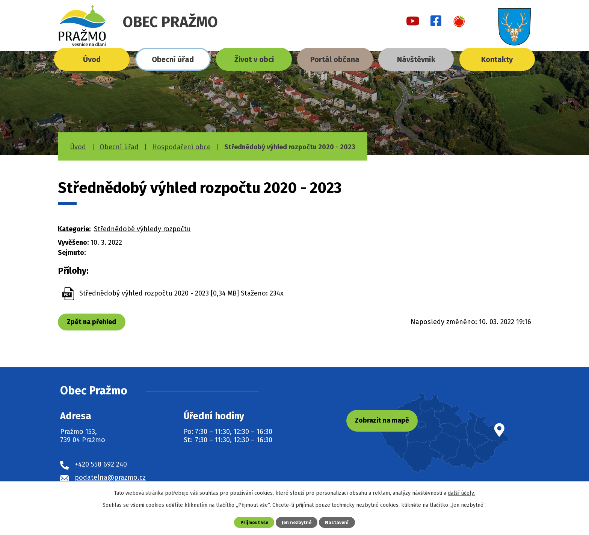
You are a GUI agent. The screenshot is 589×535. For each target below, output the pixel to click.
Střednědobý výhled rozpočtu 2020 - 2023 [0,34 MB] (159, 293)
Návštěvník (416, 59)
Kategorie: (74, 229)
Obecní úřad (173, 59)
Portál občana (334, 59)
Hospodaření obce (181, 147)
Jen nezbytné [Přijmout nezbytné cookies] (297, 522)
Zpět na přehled (92, 322)
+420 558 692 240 (101, 464)
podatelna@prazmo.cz (110, 477)
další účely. (461, 493)
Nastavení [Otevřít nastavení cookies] (338, 522)
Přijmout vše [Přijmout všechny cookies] (253, 522)
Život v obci (254, 59)
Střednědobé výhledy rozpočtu (142, 229)
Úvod (92, 59)
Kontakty (497, 59)
